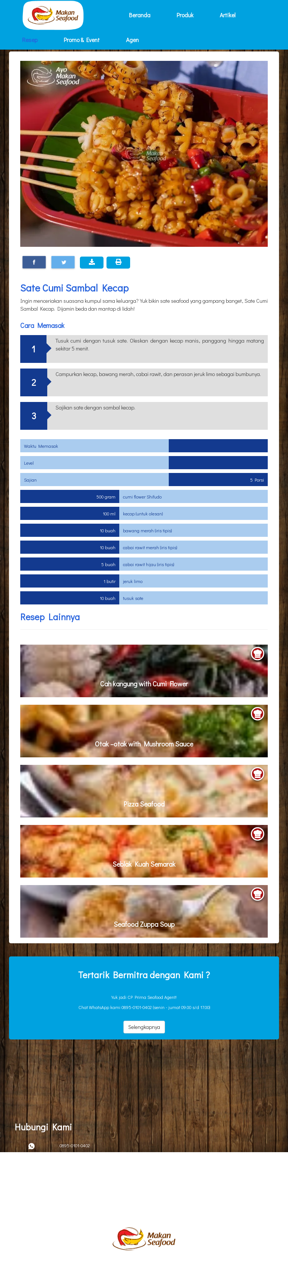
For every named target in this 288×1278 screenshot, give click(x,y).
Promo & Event (82, 40)
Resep (30, 40)
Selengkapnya (144, 1026)
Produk (185, 15)
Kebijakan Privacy (37, 1192)
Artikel (228, 15)
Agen (132, 40)
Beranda (139, 15)
